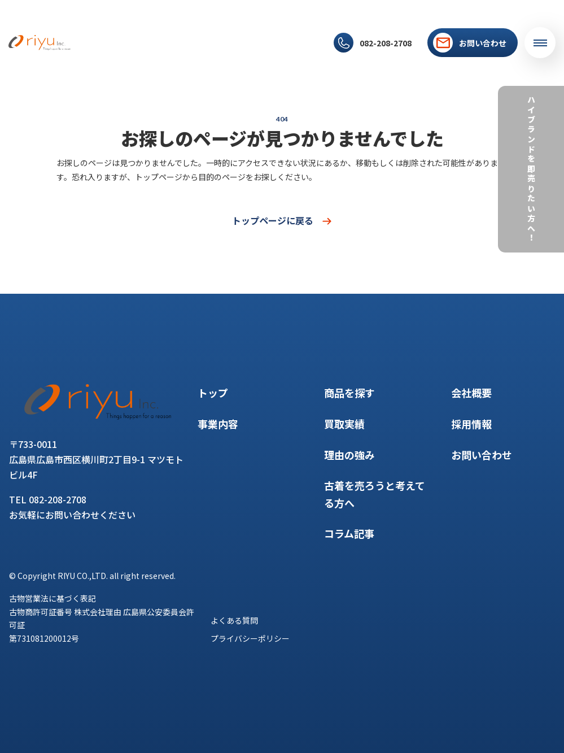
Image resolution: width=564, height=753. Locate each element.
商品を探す (161, 34)
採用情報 (129, 50)
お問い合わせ (481, 454)
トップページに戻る (282, 220)
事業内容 (122, 34)
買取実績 (201, 34)
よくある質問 (234, 620)
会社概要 (93, 50)
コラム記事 (284, 34)
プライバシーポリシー (250, 638)
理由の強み (241, 34)
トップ (89, 34)
